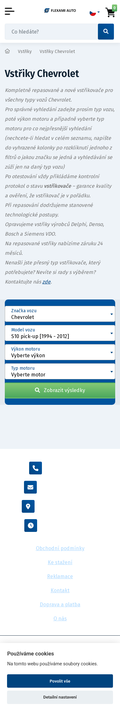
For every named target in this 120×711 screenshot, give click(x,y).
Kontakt (60, 590)
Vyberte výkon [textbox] (28, 355)
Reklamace (60, 576)
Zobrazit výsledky (60, 390)
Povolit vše (60, 681)
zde (46, 282)
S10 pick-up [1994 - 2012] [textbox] (40, 336)
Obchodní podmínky (60, 548)
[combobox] (60, 314)
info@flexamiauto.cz (60, 487)
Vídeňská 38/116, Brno (60, 506)
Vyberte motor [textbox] (28, 375)
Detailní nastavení (60, 697)
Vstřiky (25, 51)
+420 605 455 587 (60, 468)
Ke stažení (60, 562)
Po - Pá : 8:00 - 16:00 (60, 525)
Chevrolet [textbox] (22, 317)
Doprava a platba (60, 604)
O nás (60, 619)
